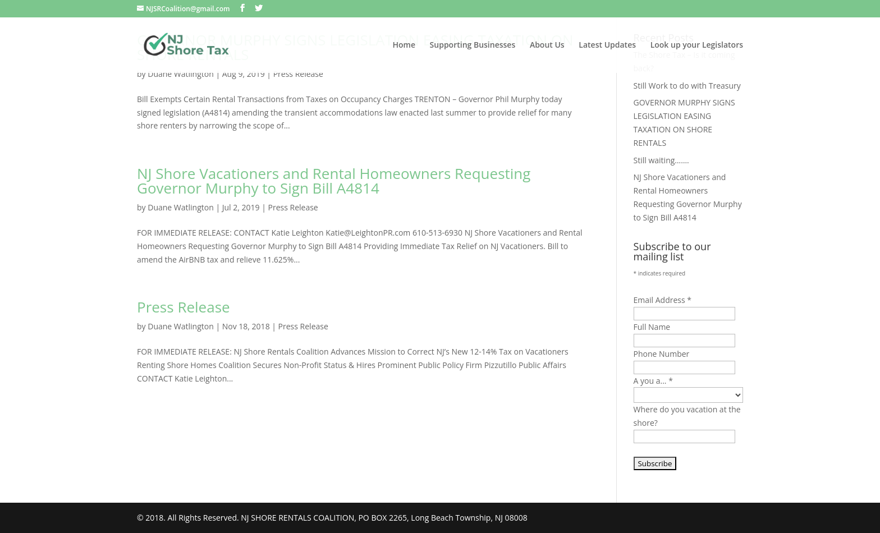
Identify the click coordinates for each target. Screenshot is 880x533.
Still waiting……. (661, 160)
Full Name (652, 326)
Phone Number (662, 353)
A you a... (653, 380)
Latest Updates (607, 45)
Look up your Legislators (696, 45)
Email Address (663, 300)
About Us (547, 45)
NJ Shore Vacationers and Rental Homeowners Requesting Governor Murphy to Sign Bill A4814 (333, 180)
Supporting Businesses (473, 45)
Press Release (298, 73)
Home (403, 45)
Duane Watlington (181, 73)
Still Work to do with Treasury (687, 85)
